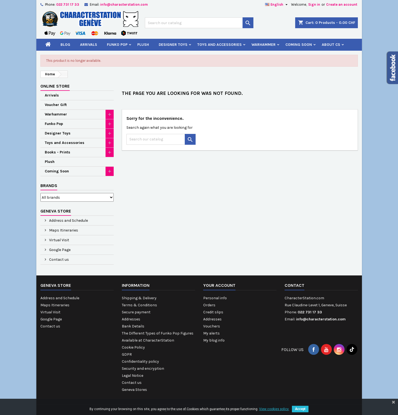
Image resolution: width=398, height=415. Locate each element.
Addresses (131, 319)
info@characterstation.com (124, 4)
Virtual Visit (58, 240)
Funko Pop (117, 44)
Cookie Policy (133, 347)
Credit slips (213, 312)
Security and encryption (143, 368)
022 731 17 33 (67, 4)
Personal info (215, 298)
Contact (294, 285)
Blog (65, 44)
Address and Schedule (68, 220)
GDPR (127, 354)
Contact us (58, 259)
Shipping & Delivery (139, 298)
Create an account (341, 4)
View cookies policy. (274, 409)
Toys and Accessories (219, 44)
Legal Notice (132, 375)
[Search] (199, 22)
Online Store (55, 86)
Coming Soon (298, 44)
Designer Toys (173, 44)
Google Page (59, 249)
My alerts (211, 333)
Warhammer (263, 44)
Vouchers (211, 326)
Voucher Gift (56, 104)
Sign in (314, 4)
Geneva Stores (134, 389)
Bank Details (133, 326)
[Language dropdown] (277, 4)
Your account (219, 285)
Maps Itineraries (63, 230)
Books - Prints (57, 152)
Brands (48, 185)
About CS (331, 44)
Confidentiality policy (140, 361)
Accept (300, 409)
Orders (209, 305)
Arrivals (88, 44)
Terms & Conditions (139, 305)
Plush (143, 44)
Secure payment (136, 312)
